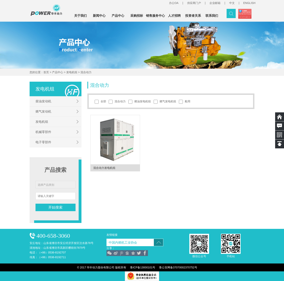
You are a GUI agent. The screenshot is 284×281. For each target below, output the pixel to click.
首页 (46, 72)
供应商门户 (194, 3)
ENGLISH (249, 3)
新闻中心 (99, 15)
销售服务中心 (155, 15)
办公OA (173, 3)
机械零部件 (43, 132)
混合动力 (86, 72)
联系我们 (212, 15)
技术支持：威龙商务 (214, 267)
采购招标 (136, 15)
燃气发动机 (43, 111)
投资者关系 (193, 15)
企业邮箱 (214, 3)
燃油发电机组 (140, 102)
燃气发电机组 (166, 102)
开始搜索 (55, 207)
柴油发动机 (43, 101)
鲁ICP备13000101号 (142, 267)
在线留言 (279, 125)
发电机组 (71, 72)
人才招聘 (174, 15)
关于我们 (80, 15)
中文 (232, 3)
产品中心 (118, 15)
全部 (101, 102)
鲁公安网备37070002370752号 (178, 267)
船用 (185, 102)
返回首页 (279, 116)
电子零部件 (43, 142)
